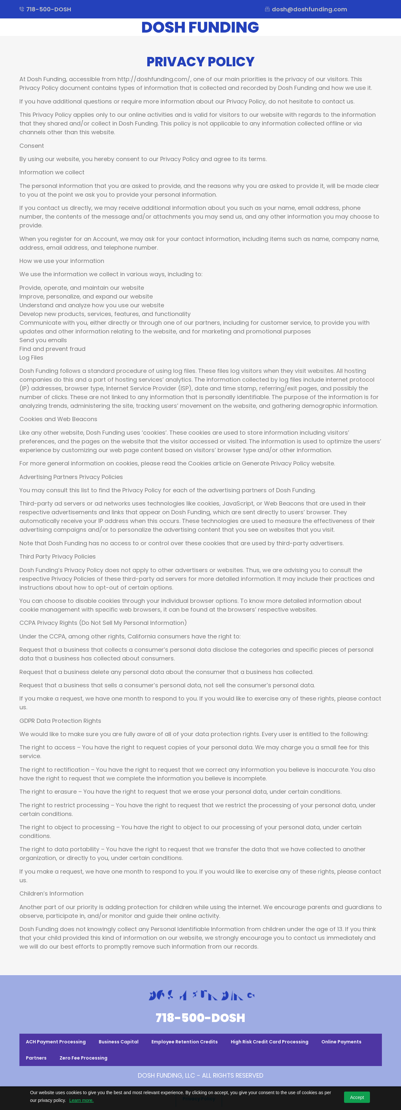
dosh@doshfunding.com (309, 9)
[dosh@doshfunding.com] (267, 9)
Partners (36, 1058)
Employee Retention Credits (184, 1042)
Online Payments (341, 1042)
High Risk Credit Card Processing (269, 1042)
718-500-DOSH (200, 1018)
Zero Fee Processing (83, 1058)
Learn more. (81, 1100)
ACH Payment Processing (56, 1042)
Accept (357, 1097)
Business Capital (119, 1042)
